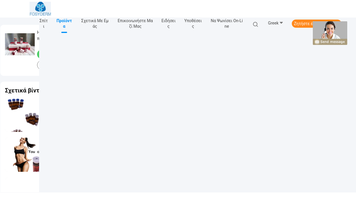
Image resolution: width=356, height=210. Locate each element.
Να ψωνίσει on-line (227, 23)
